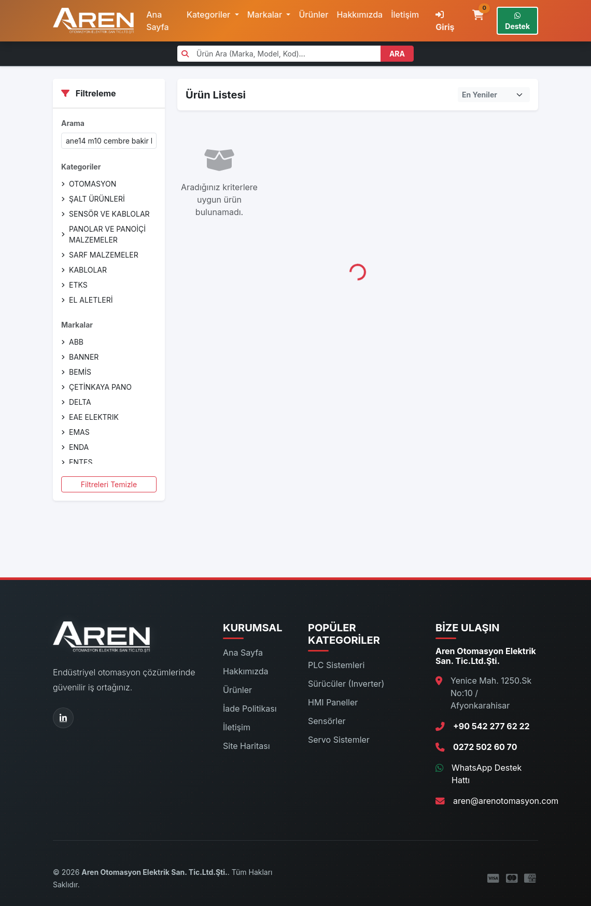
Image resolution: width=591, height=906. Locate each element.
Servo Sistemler (339, 739)
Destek (517, 21)
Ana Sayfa (157, 20)
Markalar (77, 324)
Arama (73, 123)
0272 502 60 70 (485, 747)
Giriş (444, 21)
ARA (397, 53)
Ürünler (313, 14)
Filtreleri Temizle (109, 484)
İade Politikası (250, 708)
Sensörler (327, 721)
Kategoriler (81, 166)
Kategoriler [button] (210, 14)
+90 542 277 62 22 (491, 726)
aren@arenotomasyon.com (505, 801)
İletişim (405, 14)
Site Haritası (246, 746)
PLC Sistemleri (336, 665)
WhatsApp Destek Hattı (487, 773)
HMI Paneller (333, 702)
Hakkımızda (359, 14)
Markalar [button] (266, 14)
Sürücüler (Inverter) (346, 683)
